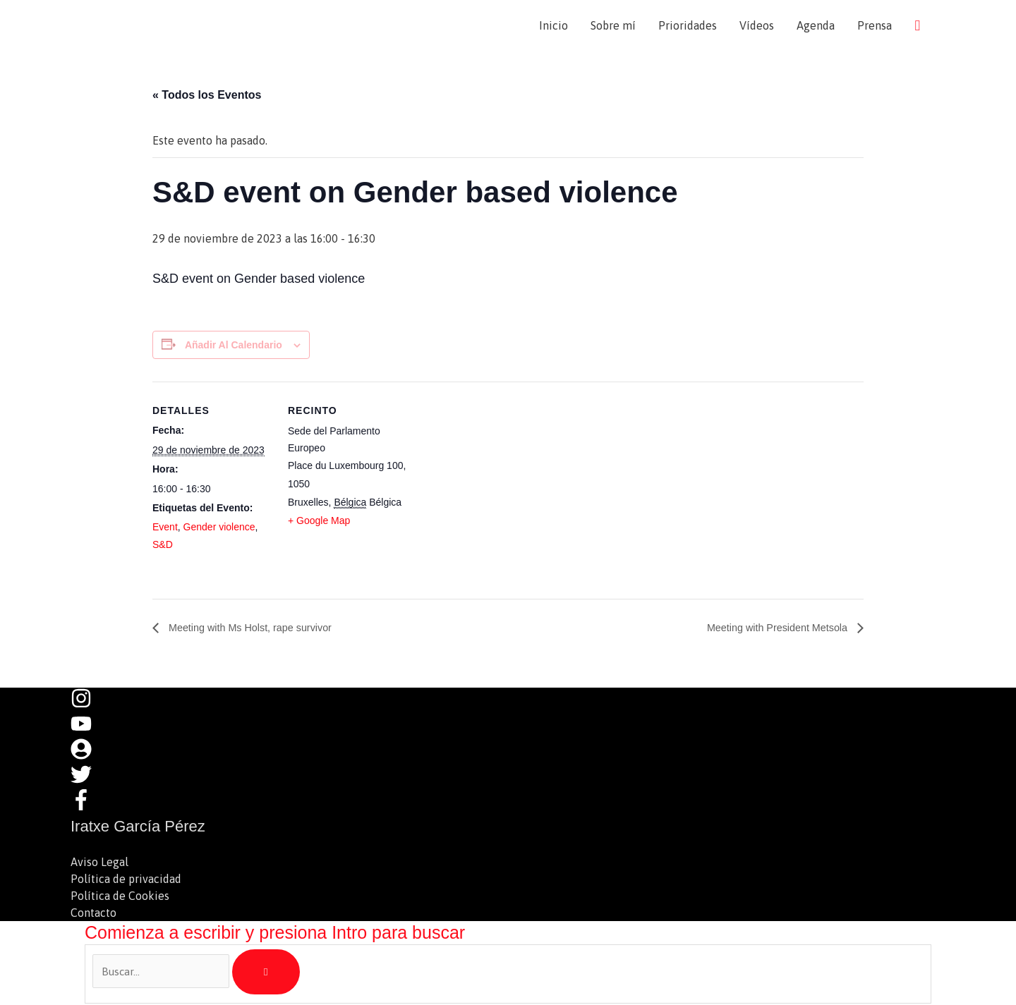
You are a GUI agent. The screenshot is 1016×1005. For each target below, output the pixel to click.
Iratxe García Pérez (191, 25)
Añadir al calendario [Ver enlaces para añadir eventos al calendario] (233, 346)
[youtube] (88, 731)
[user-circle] (88, 756)
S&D (162, 546)
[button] (917, 26)
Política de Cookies (120, 897)
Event (165, 529)
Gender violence (219, 529)
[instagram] (88, 706)
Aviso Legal (99, 863)
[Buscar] (266, 973)
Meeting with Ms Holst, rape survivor (258, 629)
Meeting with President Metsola (770, 629)
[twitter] (88, 782)
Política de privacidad (126, 880)
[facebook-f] (85, 807)
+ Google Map (319, 522)
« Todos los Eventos (206, 96)
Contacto (93, 914)
